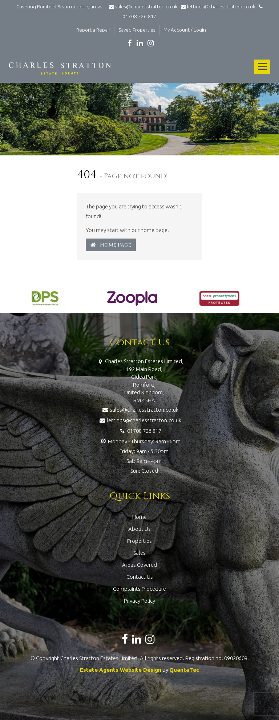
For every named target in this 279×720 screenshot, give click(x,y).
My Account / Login (184, 30)
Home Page (110, 245)
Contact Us (139, 577)
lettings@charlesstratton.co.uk (217, 6)
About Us (139, 529)
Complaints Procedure (139, 589)
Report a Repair (93, 30)
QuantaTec (184, 670)
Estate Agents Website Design (120, 670)
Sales (139, 553)
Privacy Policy (139, 601)
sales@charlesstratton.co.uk (143, 6)
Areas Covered (139, 565)
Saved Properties (136, 30)
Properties (139, 541)
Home (139, 517)
